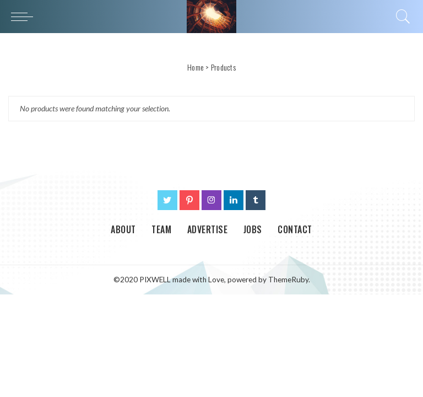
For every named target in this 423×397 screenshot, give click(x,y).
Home (195, 67)
